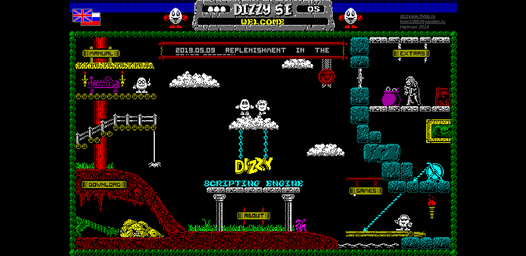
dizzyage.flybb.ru (417, 16)
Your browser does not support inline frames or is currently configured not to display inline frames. (253, 51)
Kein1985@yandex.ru (422, 21)
